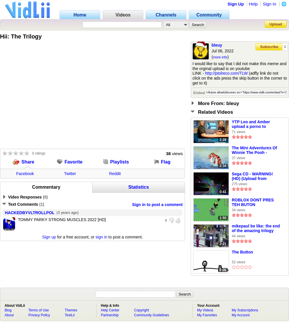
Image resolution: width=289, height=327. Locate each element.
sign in (101, 237)
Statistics (138, 187)
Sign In (269, 3)
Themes (71, 310)
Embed (199, 93)
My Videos (205, 310)
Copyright (141, 310)
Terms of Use (38, 310)
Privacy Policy (39, 315)
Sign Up (235, 3)
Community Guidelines (151, 315)
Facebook (25, 173)
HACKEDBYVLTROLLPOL (30, 212)
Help (253, 3)
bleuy (217, 45)
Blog (8, 310)
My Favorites (207, 315)
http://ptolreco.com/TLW (226, 73)
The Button (242, 252)
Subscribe (269, 47)
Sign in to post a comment (157, 204)
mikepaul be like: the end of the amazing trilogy (256, 228)
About (9, 315)
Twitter (70, 173)
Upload (275, 24)
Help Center (110, 310)
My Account (241, 315)
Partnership (109, 315)
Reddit (115, 173)
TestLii (70, 315)
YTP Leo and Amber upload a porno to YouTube (251, 124)
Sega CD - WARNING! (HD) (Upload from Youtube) (252, 176)
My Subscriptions (245, 310)
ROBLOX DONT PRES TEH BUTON (253, 202)
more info (220, 57)
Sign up (49, 237)
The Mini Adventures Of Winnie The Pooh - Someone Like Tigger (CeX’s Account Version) (255, 150)
